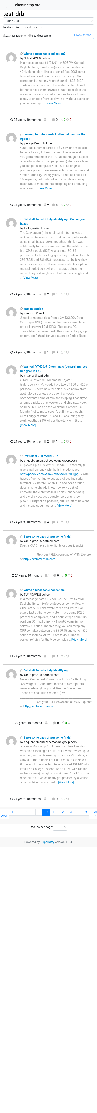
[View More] (53, 103)
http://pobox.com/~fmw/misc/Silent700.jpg (49, 474)
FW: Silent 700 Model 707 (39, 456)
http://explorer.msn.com (39, 559)
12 (62, 812)
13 (70, 812)
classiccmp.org (27, 5)
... (19, 812)
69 (85, 812)
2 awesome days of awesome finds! (45, 536)
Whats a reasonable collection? (42, 53)
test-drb (13, 13)
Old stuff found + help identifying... (45, 670)
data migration (31, 308)
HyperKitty (47, 842)
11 (54, 812)
